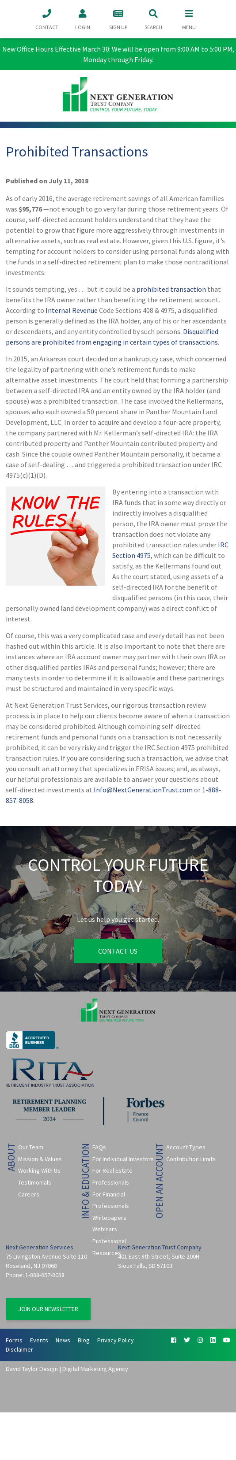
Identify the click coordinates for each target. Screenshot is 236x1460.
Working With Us (39, 1170)
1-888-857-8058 (45, 1275)
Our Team (30, 1147)
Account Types (186, 1147)
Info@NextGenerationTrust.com (143, 789)
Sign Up (118, 18)
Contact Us (117, 951)
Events (39, 1340)
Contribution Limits (191, 1159)
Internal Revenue (72, 310)
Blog (84, 1340)
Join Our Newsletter (48, 1309)
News (63, 1340)
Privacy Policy (115, 1340)
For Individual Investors (123, 1159)
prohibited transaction (171, 289)
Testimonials (34, 1182)
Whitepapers (109, 1218)
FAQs (99, 1147)
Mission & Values (40, 1159)
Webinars (104, 1229)
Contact (47, 18)
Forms (14, 1340)
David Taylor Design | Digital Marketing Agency (67, 1369)
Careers (28, 1194)
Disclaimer (19, 1349)
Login (82, 18)
